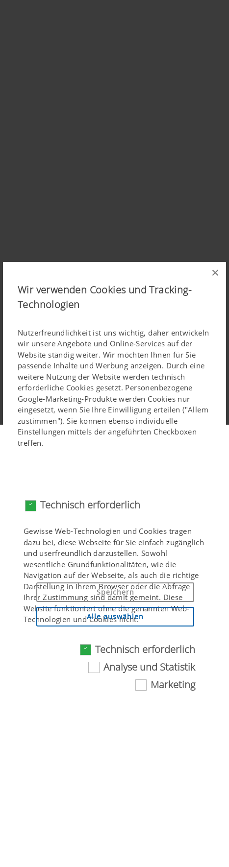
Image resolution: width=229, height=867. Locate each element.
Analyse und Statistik (149, 667)
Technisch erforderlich (90, 504)
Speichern (115, 592)
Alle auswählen (115, 616)
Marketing (173, 684)
